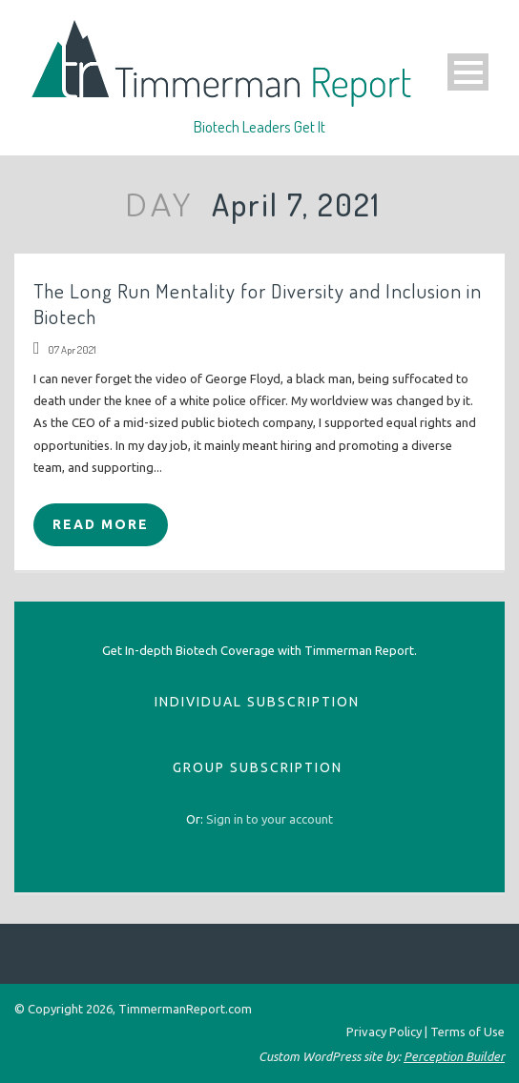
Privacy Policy (384, 1031)
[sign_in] (269, 819)
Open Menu (467, 72)
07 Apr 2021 (72, 350)
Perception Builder (454, 1056)
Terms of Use (467, 1031)
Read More (100, 524)
